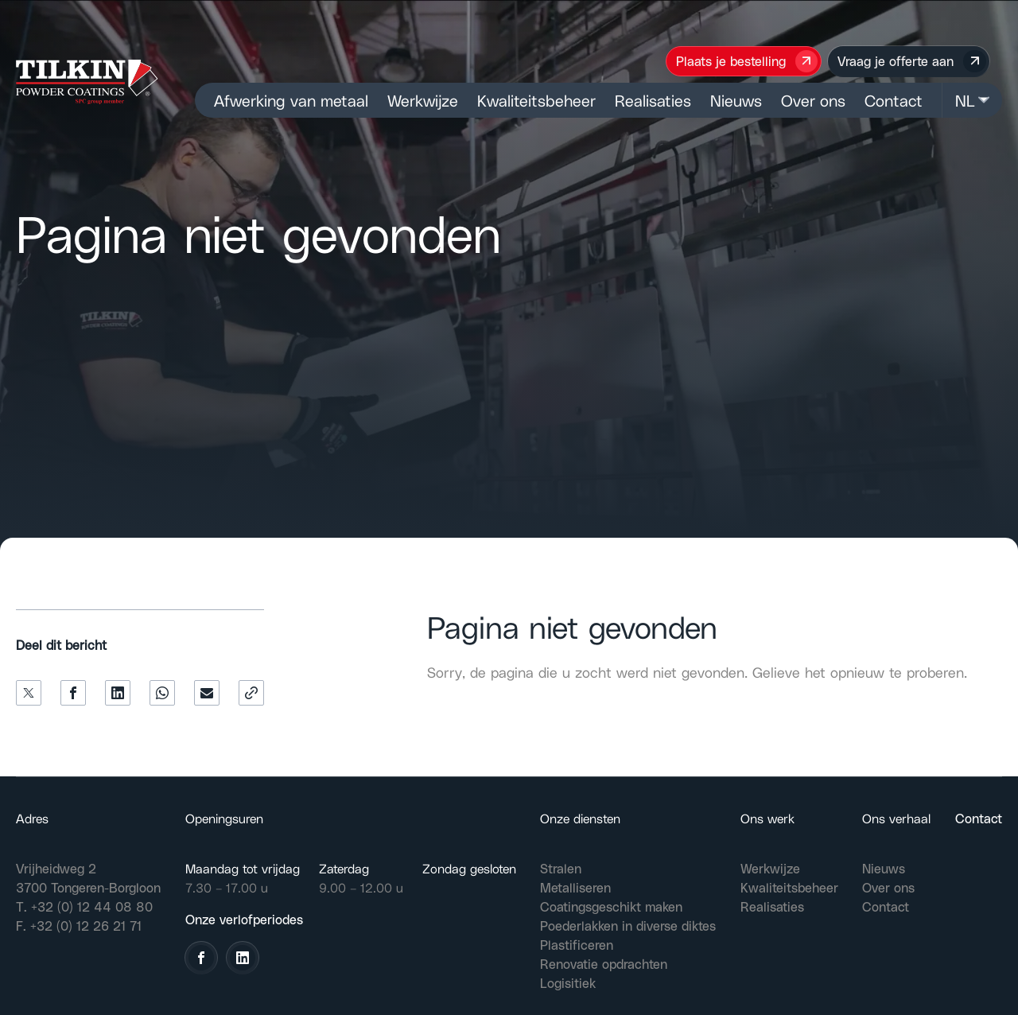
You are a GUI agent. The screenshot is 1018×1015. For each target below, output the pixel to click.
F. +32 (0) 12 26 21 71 (79, 925)
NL (972, 100)
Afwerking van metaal (291, 100)
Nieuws (736, 100)
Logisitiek (568, 982)
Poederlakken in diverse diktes (628, 925)
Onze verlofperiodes (244, 919)
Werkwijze (422, 100)
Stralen (560, 868)
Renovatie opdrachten (603, 963)
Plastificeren (576, 944)
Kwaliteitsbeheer (536, 100)
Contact (894, 100)
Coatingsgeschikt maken (611, 906)
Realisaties (653, 100)
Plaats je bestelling (747, 61)
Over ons (813, 100)
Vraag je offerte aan (911, 61)
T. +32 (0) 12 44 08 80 (84, 906)
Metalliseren (575, 887)
